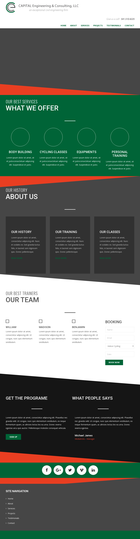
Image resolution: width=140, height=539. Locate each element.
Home (10, 498)
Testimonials (13, 518)
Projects (11, 513)
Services (11, 508)
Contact (11, 523)
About (10, 503)
